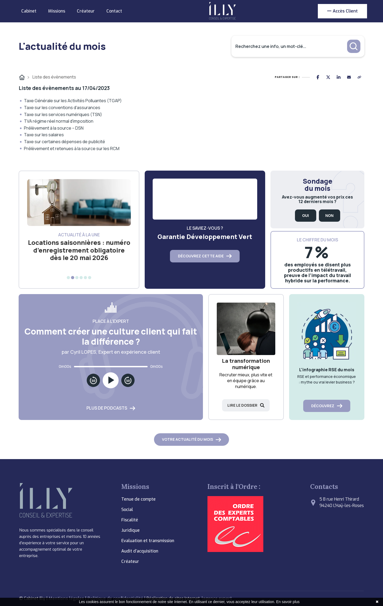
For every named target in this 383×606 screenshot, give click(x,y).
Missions (56, 11)
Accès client (342, 11)
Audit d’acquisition (139, 551)
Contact (114, 11)
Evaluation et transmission (147, 540)
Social (127, 509)
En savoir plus (287, 602)
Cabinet (28, 11)
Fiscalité (129, 520)
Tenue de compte (138, 499)
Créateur (86, 11)
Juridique (130, 530)
